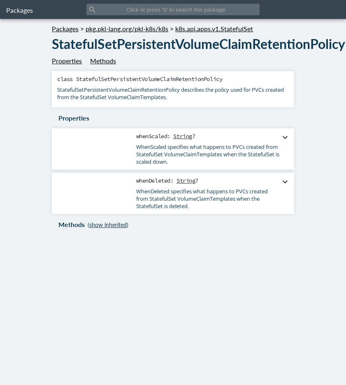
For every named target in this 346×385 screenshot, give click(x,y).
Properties (67, 61)
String (182, 136)
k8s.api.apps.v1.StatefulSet (214, 28)
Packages (19, 10)
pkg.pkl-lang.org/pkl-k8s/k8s (127, 28)
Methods (103, 61)
